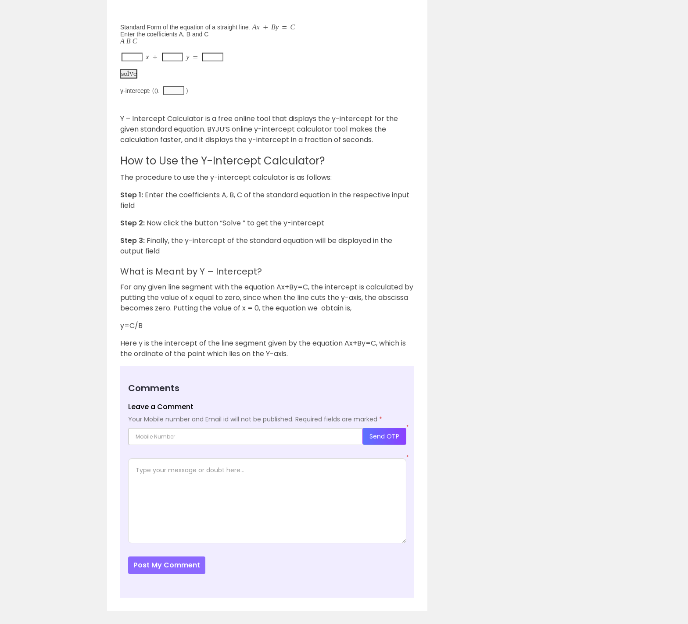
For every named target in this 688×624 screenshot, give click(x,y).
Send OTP (384, 436)
